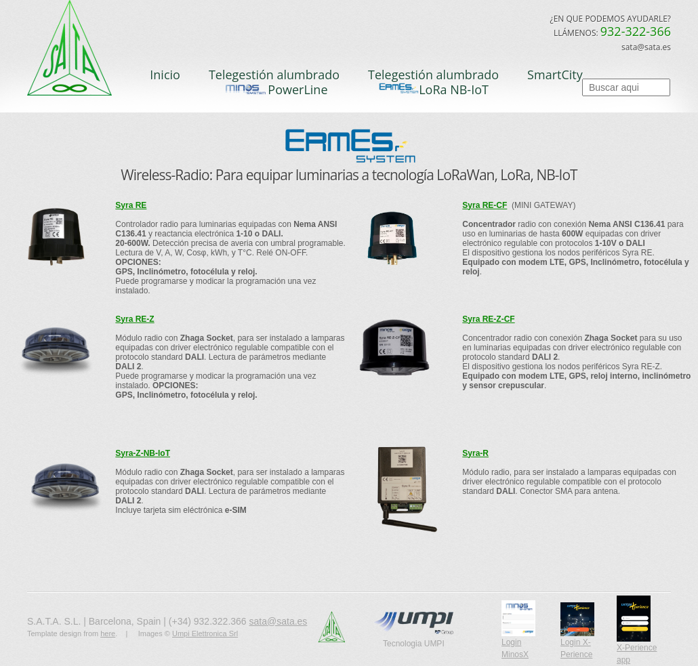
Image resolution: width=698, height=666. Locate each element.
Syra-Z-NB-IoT (142, 453)
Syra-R (475, 453)
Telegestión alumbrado (274, 74)
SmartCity (555, 74)
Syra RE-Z (134, 319)
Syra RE (130, 205)
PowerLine (273, 90)
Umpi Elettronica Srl (205, 633)
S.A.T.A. (78, 53)
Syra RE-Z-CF (488, 319)
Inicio (165, 74)
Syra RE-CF (484, 205)
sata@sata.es (278, 621)
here (107, 633)
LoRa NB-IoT (433, 89)
